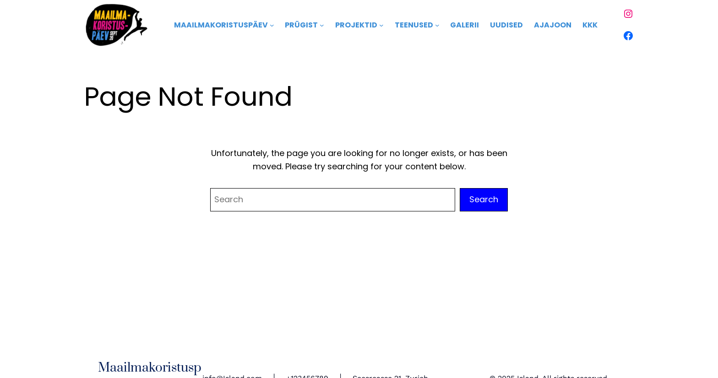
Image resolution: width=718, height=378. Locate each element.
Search (483, 199)
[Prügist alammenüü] (322, 25)
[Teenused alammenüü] (437, 25)
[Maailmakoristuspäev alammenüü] (272, 25)
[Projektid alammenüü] (381, 25)
